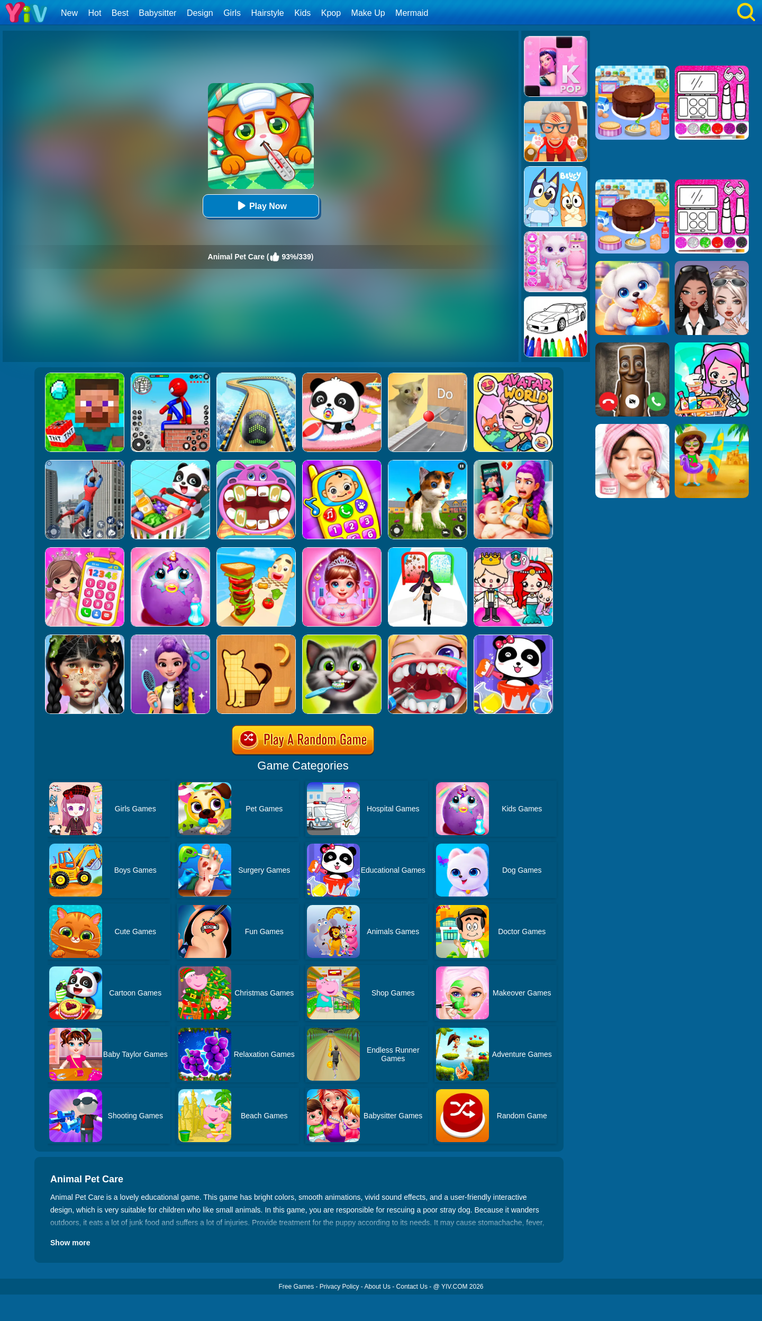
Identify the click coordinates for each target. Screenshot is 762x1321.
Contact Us (412, 1286)
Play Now (260, 205)
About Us (378, 1286)
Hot (94, 12)
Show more (70, 1242)
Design (200, 12)
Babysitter (157, 12)
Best (120, 12)
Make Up (368, 12)
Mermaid (411, 12)
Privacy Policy (339, 1286)
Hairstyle (267, 12)
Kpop (331, 12)
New (69, 12)
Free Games (296, 1286)
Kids (302, 12)
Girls (232, 12)
